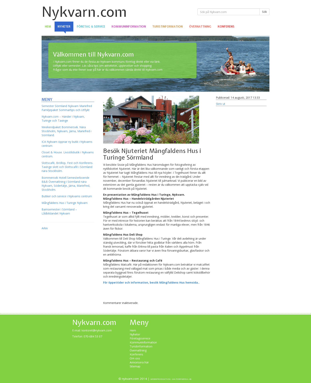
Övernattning (200, 26)
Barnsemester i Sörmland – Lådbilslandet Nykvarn (59, 211)
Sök (264, 12)
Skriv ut (220, 104)
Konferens (226, 26)
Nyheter (64, 26)
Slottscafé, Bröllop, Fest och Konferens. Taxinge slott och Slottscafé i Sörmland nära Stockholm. (67, 167)
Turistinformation (167, 26)
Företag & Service (91, 26)
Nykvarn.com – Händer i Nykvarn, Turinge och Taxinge (63, 118)
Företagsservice (140, 338)
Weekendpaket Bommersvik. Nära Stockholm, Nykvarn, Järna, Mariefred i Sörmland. (66, 131)
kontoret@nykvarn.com (97, 330)
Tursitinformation (141, 346)
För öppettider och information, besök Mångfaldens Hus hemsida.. (151, 282)
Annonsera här (139, 362)
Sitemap (135, 366)
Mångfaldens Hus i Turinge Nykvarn (65, 203)
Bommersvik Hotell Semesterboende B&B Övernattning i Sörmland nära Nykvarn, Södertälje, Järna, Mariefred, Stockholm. (66, 184)
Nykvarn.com (84, 11)
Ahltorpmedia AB (182, 379)
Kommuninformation (129, 26)
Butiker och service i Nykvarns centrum (67, 196)
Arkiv (45, 228)
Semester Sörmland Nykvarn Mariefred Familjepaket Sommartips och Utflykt (67, 108)
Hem (48, 26)
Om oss (135, 358)
